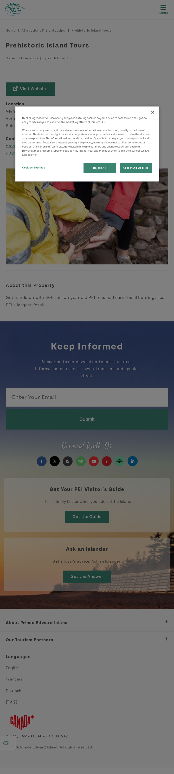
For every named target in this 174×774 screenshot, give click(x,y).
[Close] (152, 112)
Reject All (99, 168)
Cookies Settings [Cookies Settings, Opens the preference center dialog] (33, 167)
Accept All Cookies (135, 168)
